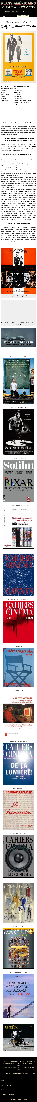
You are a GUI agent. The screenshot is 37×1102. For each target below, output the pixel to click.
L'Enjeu (9, 235)
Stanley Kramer (10, 27)
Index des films (23, 15)
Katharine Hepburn (19, 25)
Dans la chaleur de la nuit (25, 148)
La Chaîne (19, 160)
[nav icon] (4, 15)
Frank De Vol (8, 25)
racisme (28, 25)
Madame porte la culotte (27, 235)
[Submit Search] (23, 11)
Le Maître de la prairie (28, 233)
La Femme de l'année (20, 231)
